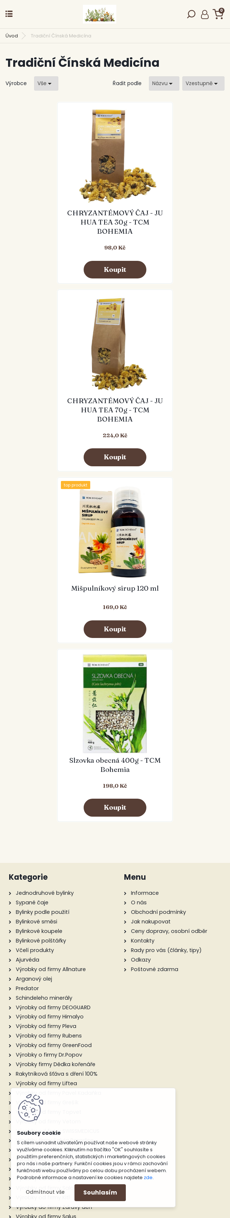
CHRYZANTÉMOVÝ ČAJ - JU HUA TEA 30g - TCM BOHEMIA (60, 222)
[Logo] (99, 14)
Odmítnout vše (45, 1192)
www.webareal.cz (144, 1210)
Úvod (12, 35)
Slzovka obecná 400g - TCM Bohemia (169, 405)
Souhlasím (100, 1192)
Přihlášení (205, 14)
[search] (191, 16)
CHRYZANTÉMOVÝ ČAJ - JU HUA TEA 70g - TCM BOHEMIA (170, 222)
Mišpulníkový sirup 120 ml (60, 402)
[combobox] (164, 83)
